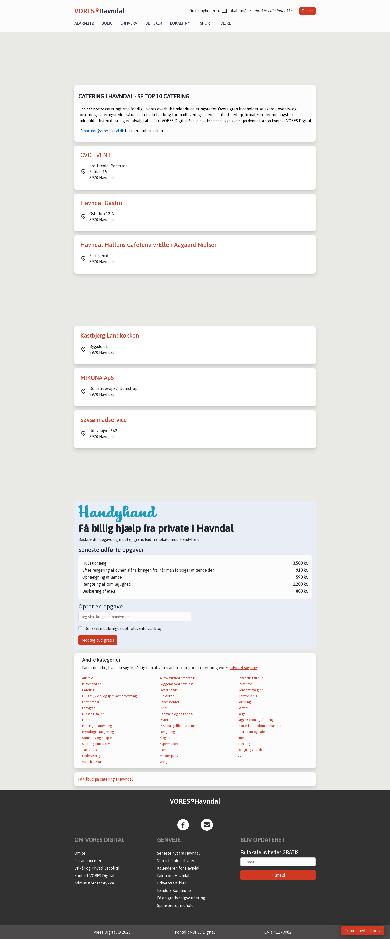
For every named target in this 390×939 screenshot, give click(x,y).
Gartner (243, 708)
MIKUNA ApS (97, 377)
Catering (88, 690)
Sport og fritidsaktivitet (98, 744)
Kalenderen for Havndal (178, 868)
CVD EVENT (95, 155)
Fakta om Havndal (173, 875)
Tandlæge (245, 744)
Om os (80, 853)
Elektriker (167, 696)
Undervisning (91, 756)
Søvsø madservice (103, 419)
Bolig (107, 23)
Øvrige (165, 762)
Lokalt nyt (181, 23)
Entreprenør (90, 702)
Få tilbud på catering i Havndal (105, 779)
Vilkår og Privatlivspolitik (97, 868)
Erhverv (129, 23)
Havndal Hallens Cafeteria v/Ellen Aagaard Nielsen (149, 244)
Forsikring (244, 702)
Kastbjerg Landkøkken (109, 335)
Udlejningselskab (250, 750)
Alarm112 (84, 23)
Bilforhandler (91, 684)
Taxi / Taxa (90, 750)
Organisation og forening (256, 720)
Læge (242, 714)
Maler (86, 720)
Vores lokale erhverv (175, 860)
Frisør (163, 708)
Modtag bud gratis (98, 640)
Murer (164, 720)
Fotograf (88, 708)
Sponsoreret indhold (175, 905)
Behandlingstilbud (250, 678)
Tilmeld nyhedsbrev (363, 930)
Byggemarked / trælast (176, 684)
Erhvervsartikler (171, 883)
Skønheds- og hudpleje (98, 738)
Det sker (153, 23)
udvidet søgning (244, 667)
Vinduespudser (170, 756)
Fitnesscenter (169, 702)
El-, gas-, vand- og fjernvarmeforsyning (109, 696)
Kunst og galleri (93, 714)
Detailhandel (169, 690)
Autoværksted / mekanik (177, 678)
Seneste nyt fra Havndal (178, 853)
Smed (241, 738)
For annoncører (87, 860)
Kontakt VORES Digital (94, 875)
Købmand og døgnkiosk (176, 714)
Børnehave (245, 684)
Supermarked (169, 744)
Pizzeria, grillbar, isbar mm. (178, 726)
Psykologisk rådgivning (98, 732)
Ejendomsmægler (250, 690)
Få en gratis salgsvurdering (181, 898)
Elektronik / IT (248, 696)
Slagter (165, 738)
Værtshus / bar (92, 762)
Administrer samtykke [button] (94, 883)
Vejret (226, 23)
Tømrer (165, 750)
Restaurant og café (251, 732)
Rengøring (167, 732)
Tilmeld (307, 11)
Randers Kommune (174, 890)
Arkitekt (87, 678)
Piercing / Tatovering (97, 726)
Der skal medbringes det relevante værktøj (122, 628)
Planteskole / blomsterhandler (259, 726)
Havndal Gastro (101, 203)
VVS (240, 756)
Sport (206, 23)
